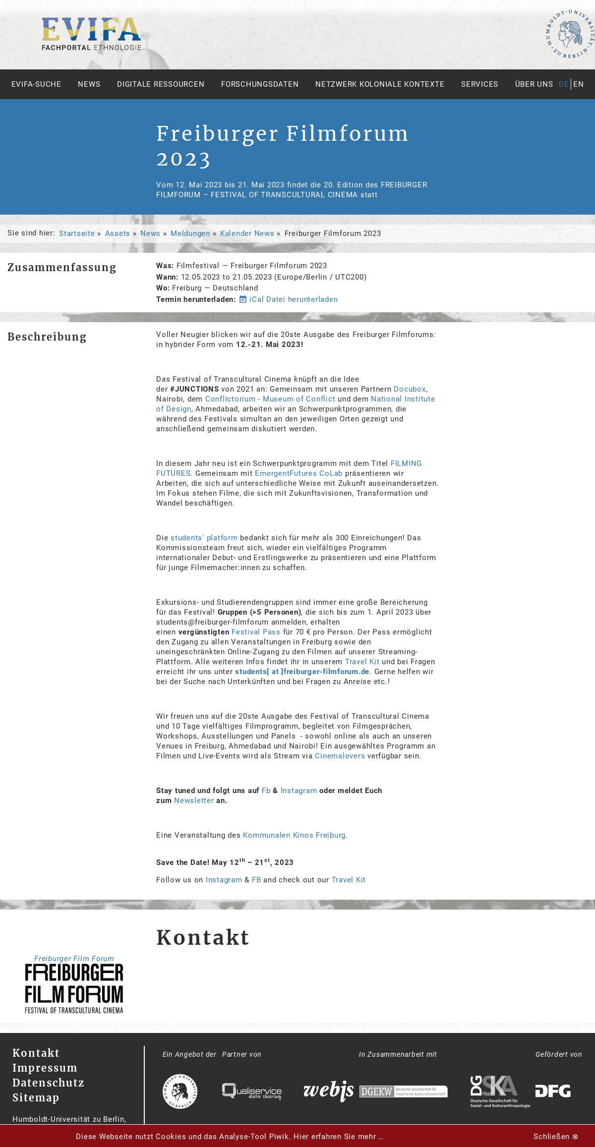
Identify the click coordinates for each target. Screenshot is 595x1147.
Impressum (45, 1068)
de (564, 84)
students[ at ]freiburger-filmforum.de (302, 671)
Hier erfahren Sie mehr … (339, 1136)
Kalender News (247, 233)
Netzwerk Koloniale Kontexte (379, 84)
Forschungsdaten (259, 84)
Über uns (534, 84)
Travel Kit (350, 879)
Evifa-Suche (36, 84)
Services (479, 84)
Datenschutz (48, 1083)
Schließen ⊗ (556, 1136)
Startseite (77, 233)
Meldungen (190, 233)
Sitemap (36, 1097)
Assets (118, 233)
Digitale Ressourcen (160, 84)
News (89, 84)
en (578, 84)
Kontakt (36, 1053)
